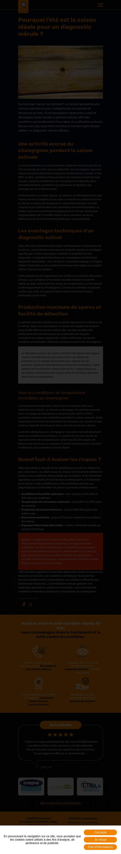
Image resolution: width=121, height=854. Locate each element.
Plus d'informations (100, 847)
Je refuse (100, 839)
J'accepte (100, 832)
